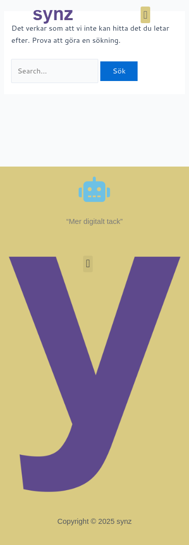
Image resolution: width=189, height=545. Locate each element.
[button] (145, 15)
